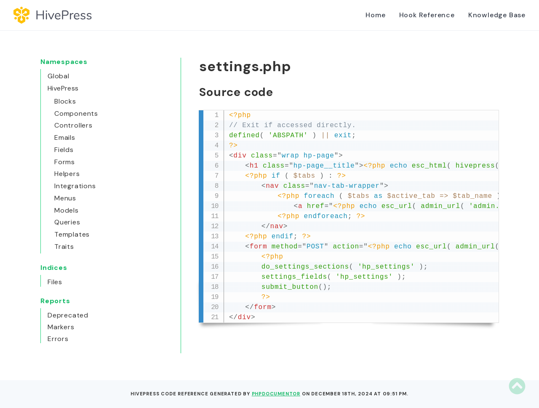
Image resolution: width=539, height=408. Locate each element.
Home (375, 15)
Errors (58, 338)
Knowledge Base (497, 15)
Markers (61, 327)
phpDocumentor (276, 394)
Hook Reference (427, 15)
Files (55, 281)
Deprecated (68, 315)
